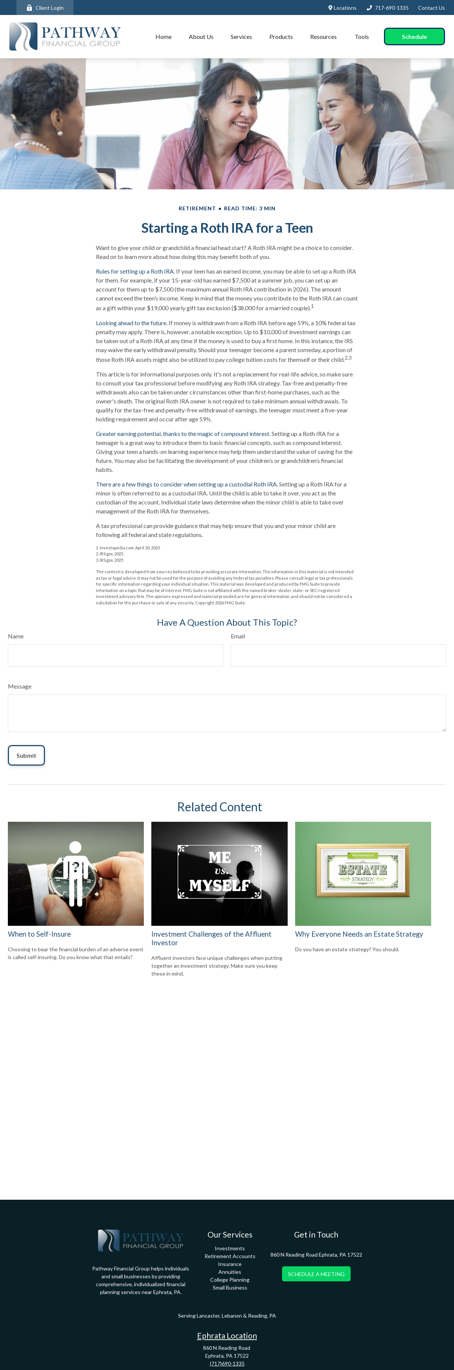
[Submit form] (26, 755)
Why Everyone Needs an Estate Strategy (359, 934)
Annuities (229, 1272)
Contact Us (431, 7)
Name (16, 636)
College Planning (229, 1279)
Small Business (230, 1287)
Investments (230, 1248)
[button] (163, 37)
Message (19, 686)
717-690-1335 (387, 7)
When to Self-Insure (39, 934)
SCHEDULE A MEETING (316, 1274)
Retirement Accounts (230, 1256)
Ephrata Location (227, 1335)
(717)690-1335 (227, 1363)
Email (238, 636)
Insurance (230, 1264)
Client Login (45, 7)
